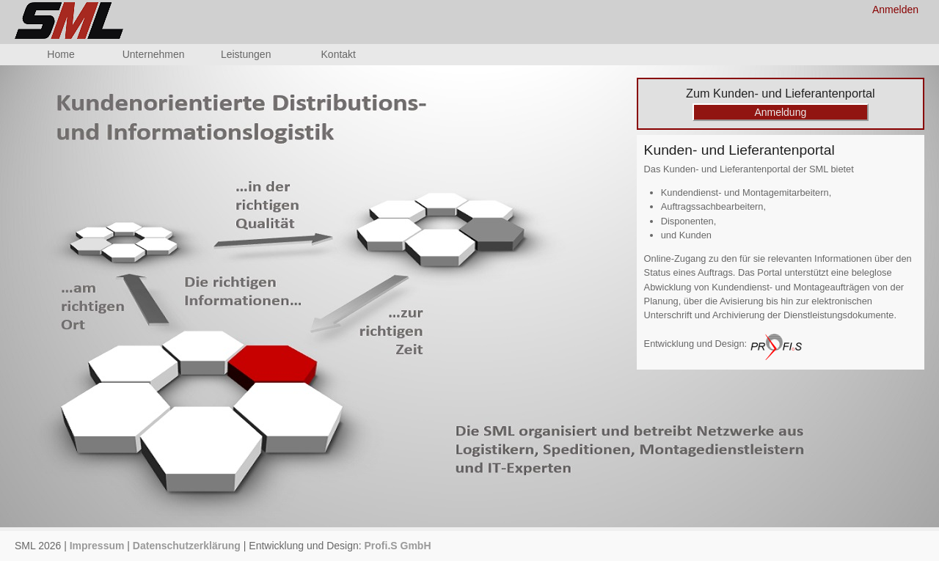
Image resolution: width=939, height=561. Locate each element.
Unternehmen (154, 54)
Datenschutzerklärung (187, 545)
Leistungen (246, 54)
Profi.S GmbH (398, 545)
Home (60, 54)
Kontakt (338, 54)
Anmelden (895, 9)
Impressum (97, 545)
